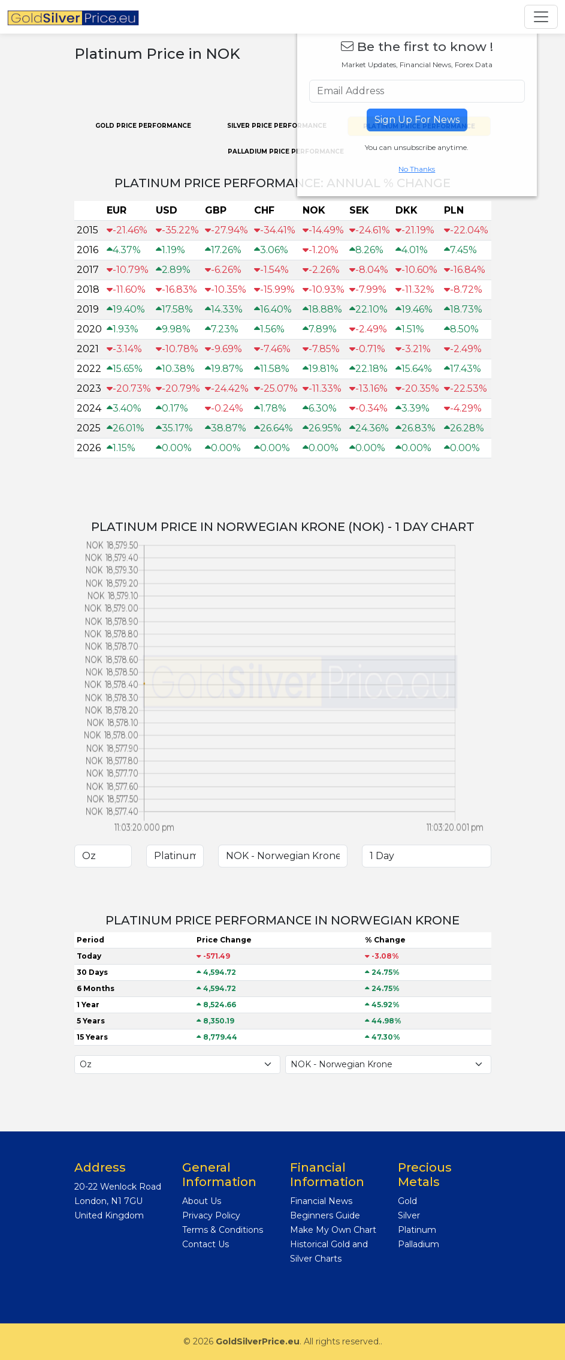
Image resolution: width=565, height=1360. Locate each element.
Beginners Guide (325, 1215)
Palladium (418, 1244)
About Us (201, 1201)
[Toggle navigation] (541, 17)
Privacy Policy (211, 1215)
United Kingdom (109, 1215)
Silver (409, 1215)
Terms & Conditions (222, 1229)
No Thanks (416, 168)
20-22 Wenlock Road (117, 1186)
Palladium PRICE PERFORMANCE (286, 151)
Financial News (321, 1201)
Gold (407, 1201)
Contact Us (205, 1244)
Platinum (417, 1229)
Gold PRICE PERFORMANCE (143, 126)
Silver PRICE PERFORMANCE (277, 126)
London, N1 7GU (108, 1201)
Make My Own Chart (333, 1229)
